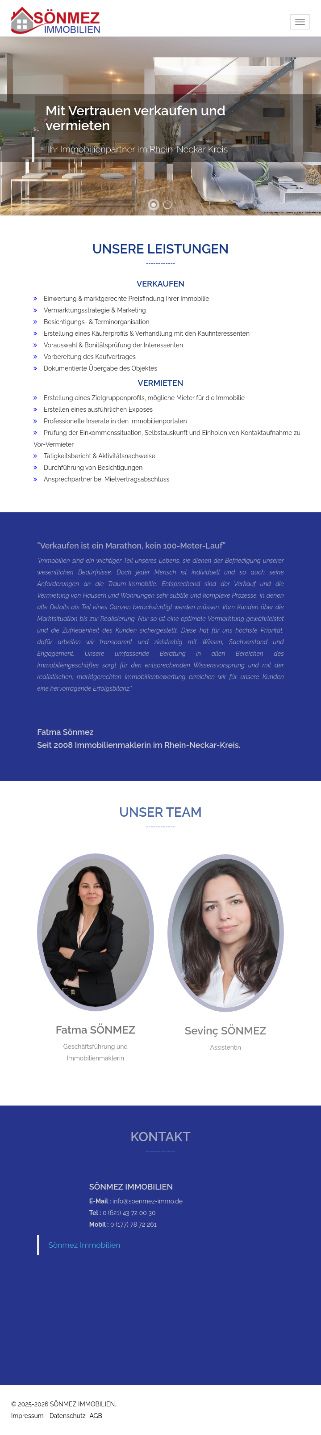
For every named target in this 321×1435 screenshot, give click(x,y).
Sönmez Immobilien (84, 1245)
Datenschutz (68, 1415)
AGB (95, 1415)
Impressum (27, 1415)
